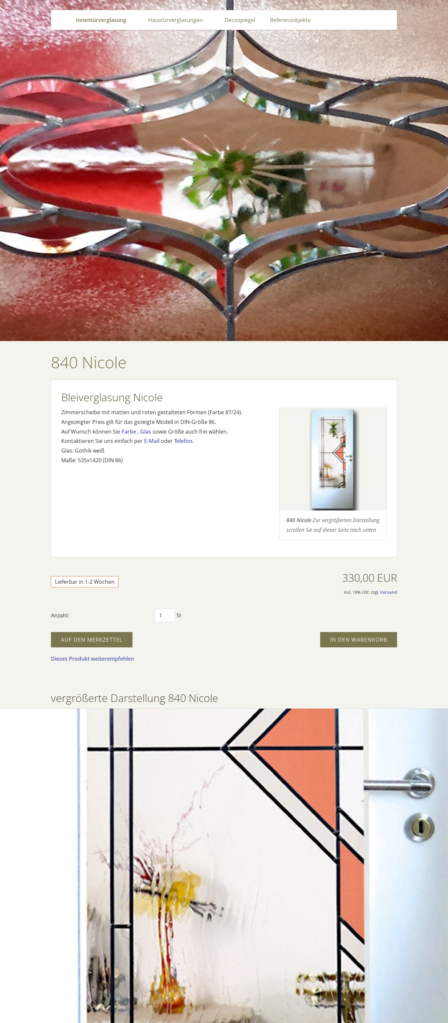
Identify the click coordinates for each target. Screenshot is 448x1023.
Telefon (183, 441)
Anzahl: (60, 615)
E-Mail (151, 441)
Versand (388, 592)
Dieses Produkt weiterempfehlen (92, 658)
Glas (145, 431)
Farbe (128, 431)
